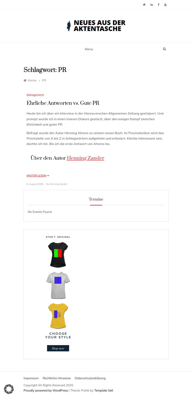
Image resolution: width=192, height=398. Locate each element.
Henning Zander (85, 158)
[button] (9, 389)
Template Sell (103, 390)
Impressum (31, 378)
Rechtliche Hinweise (57, 378)
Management (35, 95)
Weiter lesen (38, 175)
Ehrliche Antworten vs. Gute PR (63, 103)
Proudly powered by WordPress (46, 390)
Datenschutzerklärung (90, 378)
